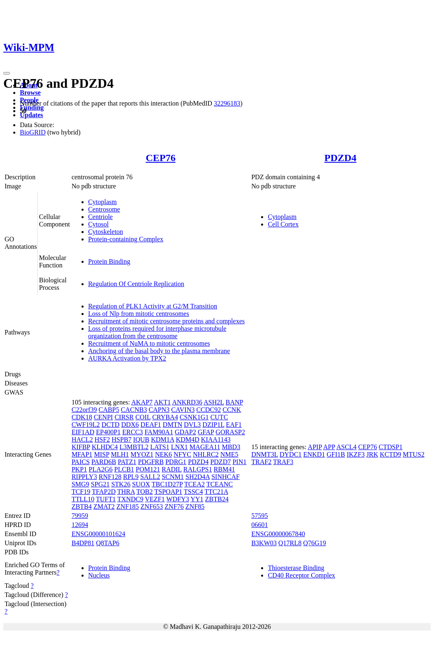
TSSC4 (193, 491)
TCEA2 (194, 484)
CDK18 (82, 417)
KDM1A (162, 439)
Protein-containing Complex (125, 239)
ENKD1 (314, 454)
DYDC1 (291, 454)
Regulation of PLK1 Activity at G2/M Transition (152, 306)
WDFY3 (177, 499)
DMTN (172, 424)
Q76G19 (314, 542)
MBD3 (231, 446)
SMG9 (80, 484)
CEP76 (160, 157)
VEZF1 (155, 499)
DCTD (110, 424)
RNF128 (109, 476)
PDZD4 (340, 157)
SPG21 (100, 484)
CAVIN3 (183, 409)
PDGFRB (150, 461)
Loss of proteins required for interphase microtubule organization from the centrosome (157, 332)
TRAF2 (261, 461)
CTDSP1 (391, 446)
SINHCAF (225, 476)
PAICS (81, 461)
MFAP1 (82, 454)
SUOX (141, 484)
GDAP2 (185, 432)
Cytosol (98, 224)
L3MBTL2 (134, 446)
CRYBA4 (165, 417)
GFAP (206, 432)
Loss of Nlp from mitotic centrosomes (138, 313)
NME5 (230, 454)
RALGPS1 (197, 469)
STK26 (120, 484)
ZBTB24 (217, 499)
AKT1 (162, 402)
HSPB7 (122, 439)
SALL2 (150, 476)
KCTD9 (390, 454)
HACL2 (82, 439)
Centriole (100, 216)
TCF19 (81, 491)
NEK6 (163, 454)
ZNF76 (174, 506)
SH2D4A (197, 476)
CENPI (103, 417)
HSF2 (102, 439)
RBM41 (224, 469)
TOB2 (145, 491)
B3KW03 (263, 542)
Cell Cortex (283, 224)
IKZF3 (356, 454)
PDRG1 (176, 461)
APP (329, 446)
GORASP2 (230, 432)
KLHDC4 (105, 446)
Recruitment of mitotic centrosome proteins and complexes (166, 321)
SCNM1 (173, 476)
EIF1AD (83, 432)
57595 (259, 515)
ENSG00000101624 (98, 533)
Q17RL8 (290, 542)
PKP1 (79, 469)
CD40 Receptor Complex (301, 575)
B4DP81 (83, 542)
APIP (315, 446)
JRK (372, 454)
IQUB (141, 439)
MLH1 (120, 454)
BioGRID (33, 132)
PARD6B (103, 461)
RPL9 (131, 476)
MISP (101, 454)
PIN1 (240, 461)
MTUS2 (413, 454)
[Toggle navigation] (6, 73)
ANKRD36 (187, 402)
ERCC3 (132, 432)
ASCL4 (346, 446)
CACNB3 (134, 409)
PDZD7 (220, 461)
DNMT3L (264, 454)
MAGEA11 (204, 446)
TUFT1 (106, 499)
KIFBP (81, 446)
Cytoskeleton (105, 231)
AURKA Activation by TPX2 (127, 358)
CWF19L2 (86, 424)
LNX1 (179, 446)
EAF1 (234, 424)
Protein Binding (109, 261)
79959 (80, 515)
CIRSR (124, 417)
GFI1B (336, 454)
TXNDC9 (130, 499)
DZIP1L (213, 424)
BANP (234, 402)
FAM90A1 (158, 432)
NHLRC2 (205, 454)
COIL (143, 417)
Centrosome (104, 209)
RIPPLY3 (84, 476)
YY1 (196, 499)
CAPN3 (159, 409)
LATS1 (159, 446)
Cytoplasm (102, 201)
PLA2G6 (101, 469)
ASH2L (214, 402)
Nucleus (99, 575)
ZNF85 (194, 506)
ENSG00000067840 (278, 533)
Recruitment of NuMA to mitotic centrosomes (149, 343)
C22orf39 (84, 409)
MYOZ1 (142, 454)
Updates (31, 114)
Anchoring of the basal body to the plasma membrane (159, 350)
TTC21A (216, 491)
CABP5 (108, 409)
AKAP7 (142, 402)
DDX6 (130, 424)
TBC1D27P (166, 484)
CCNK (232, 409)
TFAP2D (104, 491)
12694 (80, 524)
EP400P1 (108, 432)
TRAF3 (283, 461)
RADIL (172, 469)
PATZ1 (127, 461)
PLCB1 (124, 469)
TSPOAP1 (168, 491)
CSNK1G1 (194, 417)
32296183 (227, 103)
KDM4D (187, 439)
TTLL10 (83, 499)
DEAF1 (151, 424)
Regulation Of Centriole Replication (136, 283)
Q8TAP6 (108, 542)
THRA (126, 491)
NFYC (183, 454)
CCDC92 (208, 409)
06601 (259, 524)
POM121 (148, 469)
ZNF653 (152, 506)
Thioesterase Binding (296, 567)
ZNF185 (127, 506)
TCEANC (219, 484)
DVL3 (192, 424)
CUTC (219, 417)
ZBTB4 (82, 506)
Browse (30, 92)
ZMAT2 (104, 506)
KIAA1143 (215, 439)
